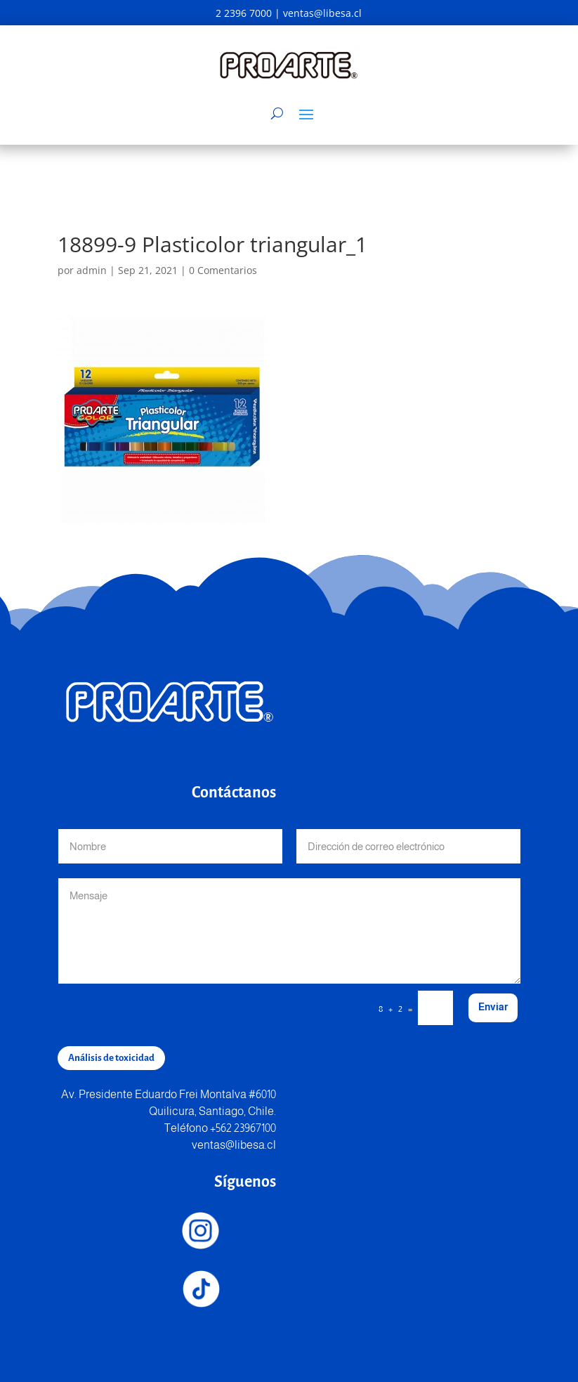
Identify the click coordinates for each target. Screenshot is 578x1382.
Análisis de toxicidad (111, 1057)
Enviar (493, 1006)
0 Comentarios (223, 270)
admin (92, 270)
